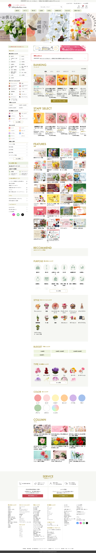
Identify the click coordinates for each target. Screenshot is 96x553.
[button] (45, 42)
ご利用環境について (80, 511)
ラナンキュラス (50, 519)
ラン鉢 (20, 515)
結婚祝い (9, 514)
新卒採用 (62, 548)
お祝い (9, 524)
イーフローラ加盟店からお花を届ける (18, 181)
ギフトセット (21, 519)
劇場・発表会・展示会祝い (13, 522)
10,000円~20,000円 (77, 351)
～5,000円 (42, 351)
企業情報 (24, 548)
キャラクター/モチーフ (23, 509)
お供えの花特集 (36, 519)
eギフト (25, 10)
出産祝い (9, 513)
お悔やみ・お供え (11, 509)
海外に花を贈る (18, 183)
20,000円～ (42, 355)
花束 (20, 508)
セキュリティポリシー (43, 548)
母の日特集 (35, 508)
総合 (46, 71)
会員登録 (65, 521)
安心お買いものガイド (68, 511)
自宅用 (9, 527)
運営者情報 (29, 548)
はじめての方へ (70, 3)
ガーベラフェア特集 (36, 510)
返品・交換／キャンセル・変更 (69, 518)
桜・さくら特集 (36, 513)
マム (48, 510)
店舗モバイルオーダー (51, 536)
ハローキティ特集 (36, 528)
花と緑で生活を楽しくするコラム (15, 198)
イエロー (21, 529)
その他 (65, 525)
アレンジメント (22, 506)
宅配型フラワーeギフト (13, 185)
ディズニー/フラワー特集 (37, 527)
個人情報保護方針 (35, 548)
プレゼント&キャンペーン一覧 (52, 525)
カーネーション (50, 513)
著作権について (51, 548)
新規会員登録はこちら (32, 495)
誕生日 (17, 10)
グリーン (21, 534)
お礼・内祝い (10, 523)
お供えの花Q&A (36, 520)
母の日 (33, 10)
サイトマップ (57, 548)
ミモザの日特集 (36, 514)
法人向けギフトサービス (14, 166)
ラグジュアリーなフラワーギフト (39, 538)
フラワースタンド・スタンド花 (25, 522)
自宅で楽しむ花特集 (36, 522)
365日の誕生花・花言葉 (13, 200)
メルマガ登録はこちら (63, 495)
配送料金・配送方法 (67, 516)
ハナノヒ (18, 189)
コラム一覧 (78, 518)
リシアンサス (49, 514)
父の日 (9, 510)
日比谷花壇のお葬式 (51, 540)
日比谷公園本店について (52, 537)
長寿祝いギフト (36, 531)
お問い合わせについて (80, 514)
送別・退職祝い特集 (36, 518)
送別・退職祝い (11, 519)
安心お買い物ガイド (78, 3)
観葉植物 (21, 514)
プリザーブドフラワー (23, 510)
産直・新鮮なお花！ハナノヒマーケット (18, 191)
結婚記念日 (58, 10)
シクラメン (49, 509)
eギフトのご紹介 (50, 533)
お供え (49, 10)
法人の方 (67, 10)
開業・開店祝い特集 (36, 532)
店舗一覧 (77, 10)
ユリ (48, 518)
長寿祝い (9, 520)
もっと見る (58, 290)
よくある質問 (85, 3)
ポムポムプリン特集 (36, 529)
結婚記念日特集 (36, 515)
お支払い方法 (66, 517)
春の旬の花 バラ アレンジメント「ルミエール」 (85, 128)
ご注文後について (79, 508)
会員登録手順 (66, 522)
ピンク (20, 527)
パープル (21, 531)
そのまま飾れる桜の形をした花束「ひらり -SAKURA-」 (50, 90)
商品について (66, 512)
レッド (20, 526)
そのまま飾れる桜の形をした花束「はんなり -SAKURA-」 (73, 128)
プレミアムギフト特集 (37, 524)
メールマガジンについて (80, 513)
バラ (48, 506)
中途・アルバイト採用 (69, 548)
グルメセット (21, 518)
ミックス (21, 536)
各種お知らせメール (67, 520)
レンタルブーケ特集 (36, 523)
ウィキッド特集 (36, 506)
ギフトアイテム (22, 520)
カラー (48, 515)
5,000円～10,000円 (60, 351)
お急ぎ (41, 10)
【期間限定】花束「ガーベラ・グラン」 (38, 128)
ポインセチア (49, 508)
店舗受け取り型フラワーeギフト (18, 187)
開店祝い (9, 515)
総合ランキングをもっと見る (59, 100)
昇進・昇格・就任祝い (12, 518)
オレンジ (21, 530)
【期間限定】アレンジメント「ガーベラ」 (62, 90)
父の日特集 (35, 509)
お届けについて (67, 513)
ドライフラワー (22, 513)
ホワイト (21, 535)
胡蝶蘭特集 (35, 533)
